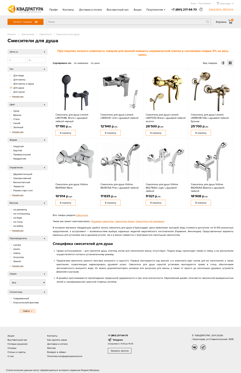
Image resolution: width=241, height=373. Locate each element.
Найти (26, 311)
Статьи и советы (17, 352)
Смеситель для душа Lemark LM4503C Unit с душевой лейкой (119, 116)
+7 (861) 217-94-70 (184, 9)
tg (203, 347)
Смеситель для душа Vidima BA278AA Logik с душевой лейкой (162, 187)
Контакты (68, 9)
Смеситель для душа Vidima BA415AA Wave (71, 186)
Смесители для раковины (150, 221)
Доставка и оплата (90, 9)
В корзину (65, 132)
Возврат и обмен (56, 352)
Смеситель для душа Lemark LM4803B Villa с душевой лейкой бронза (210, 118)
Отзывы (12, 348)
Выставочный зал (118, 9)
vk (194, 347)
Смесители (82, 215)
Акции (137, 9)
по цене (95, 63)
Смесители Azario (124, 221)
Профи (53, 9)
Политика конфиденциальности (64, 356)
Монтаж (51, 348)
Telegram (118, 339)
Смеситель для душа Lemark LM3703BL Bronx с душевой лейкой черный (71, 118)
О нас (11, 356)
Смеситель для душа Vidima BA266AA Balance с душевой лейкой (207, 187)
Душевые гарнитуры (102, 221)
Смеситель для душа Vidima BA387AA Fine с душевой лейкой (120, 186)
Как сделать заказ (57, 339)
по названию (81, 63)
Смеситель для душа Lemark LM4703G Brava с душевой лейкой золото (166, 118)
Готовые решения (17, 344)
